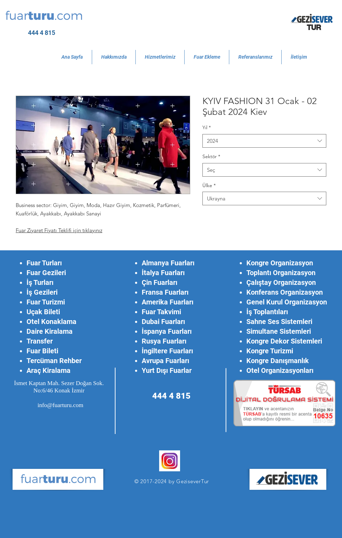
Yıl (206, 127)
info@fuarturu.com (60, 405)
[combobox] (264, 141)
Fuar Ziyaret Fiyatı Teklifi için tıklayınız (59, 230)
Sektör (211, 156)
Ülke (209, 185)
